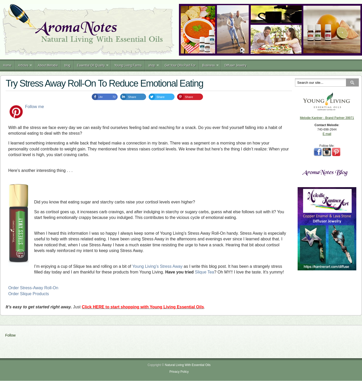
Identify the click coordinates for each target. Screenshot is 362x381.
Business (208, 65)
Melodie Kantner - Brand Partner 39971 (327, 118)
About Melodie (48, 65)
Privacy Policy (179, 372)
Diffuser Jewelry (235, 65)
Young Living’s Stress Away (157, 266)
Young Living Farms (128, 65)
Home (7, 65)
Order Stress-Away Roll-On (33, 288)
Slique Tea (204, 272)
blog (67, 65)
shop (151, 65)
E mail (327, 134)
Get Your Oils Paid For (180, 65)
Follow (10, 335)
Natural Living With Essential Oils (188, 365)
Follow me (34, 106)
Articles (23, 65)
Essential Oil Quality (91, 65)
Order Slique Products (28, 294)
